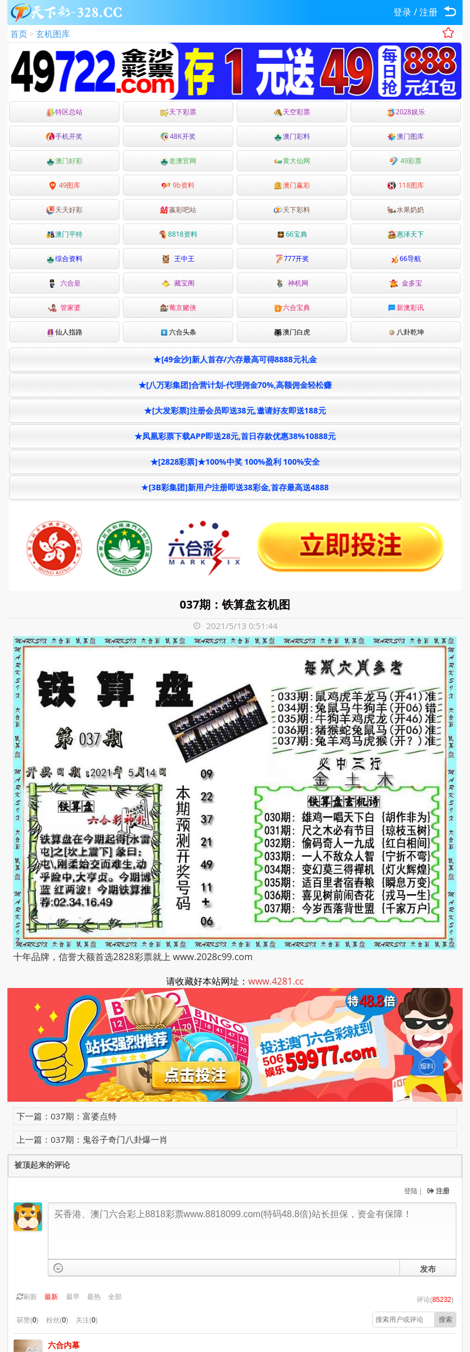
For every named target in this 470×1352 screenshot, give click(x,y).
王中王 (178, 258)
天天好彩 (64, 209)
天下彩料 (292, 209)
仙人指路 (64, 332)
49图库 (64, 185)
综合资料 (64, 258)
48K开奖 (177, 136)
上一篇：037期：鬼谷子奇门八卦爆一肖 (92, 1139)
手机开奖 (64, 136)
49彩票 (406, 161)
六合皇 (64, 283)
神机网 (291, 283)
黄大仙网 (292, 161)
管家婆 (64, 307)
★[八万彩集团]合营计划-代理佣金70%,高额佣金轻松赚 (235, 384)
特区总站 (64, 112)
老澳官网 (178, 161)
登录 (402, 12)
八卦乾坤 (405, 332)
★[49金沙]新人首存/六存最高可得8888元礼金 (234, 359)
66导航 (405, 258)
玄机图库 (53, 33)
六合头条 (178, 332)
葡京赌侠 (178, 307)
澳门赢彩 (292, 185)
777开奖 (292, 258)
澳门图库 (405, 136)
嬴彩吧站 (178, 209)
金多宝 (405, 283)
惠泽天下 (405, 234)
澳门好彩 (64, 161)
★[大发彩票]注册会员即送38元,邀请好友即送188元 (234, 410)
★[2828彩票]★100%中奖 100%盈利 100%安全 (235, 461)
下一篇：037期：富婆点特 (67, 1116)
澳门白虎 (292, 332)
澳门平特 (64, 234)
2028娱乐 (405, 112)
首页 (18, 33)
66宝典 (292, 234)
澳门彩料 (292, 136)
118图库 (405, 185)
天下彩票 (178, 112)
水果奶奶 (405, 209)
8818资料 (178, 234)
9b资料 (178, 185)
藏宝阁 (178, 283)
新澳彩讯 (405, 307)
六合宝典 (292, 307)
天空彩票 (292, 112)
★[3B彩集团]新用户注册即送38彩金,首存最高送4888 (235, 487)
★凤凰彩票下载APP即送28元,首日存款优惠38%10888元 (235, 436)
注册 (428, 12)
